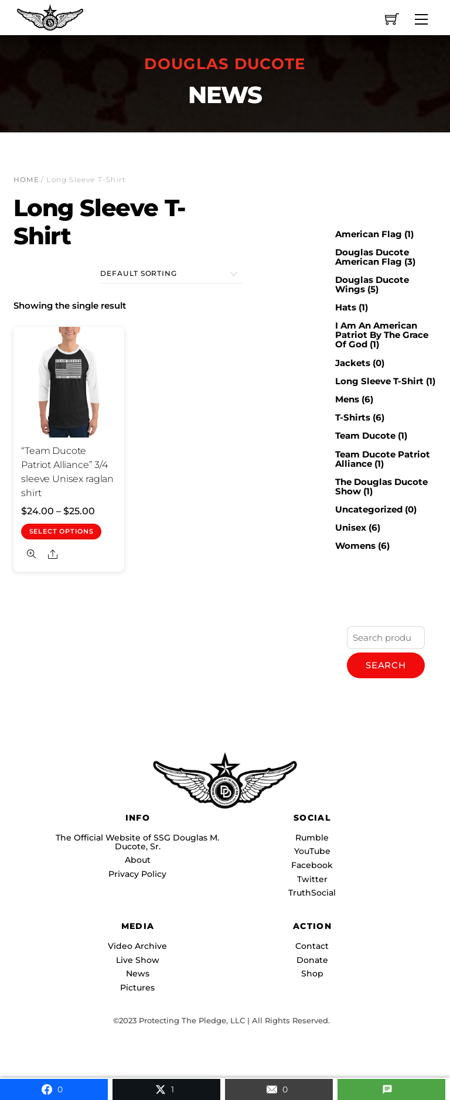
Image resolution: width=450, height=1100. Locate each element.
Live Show (137, 960)
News (137, 973)
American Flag (368, 234)
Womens (355, 545)
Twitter (312, 879)
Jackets (352, 362)
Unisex (350, 527)
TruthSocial (312, 892)
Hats (345, 307)
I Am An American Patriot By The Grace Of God (381, 335)
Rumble (312, 837)
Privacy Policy (137, 874)
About (138, 860)
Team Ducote (365, 435)
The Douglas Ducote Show (381, 486)
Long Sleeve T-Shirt (379, 381)
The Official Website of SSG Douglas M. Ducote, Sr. (137, 842)
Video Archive (137, 946)
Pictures (137, 987)
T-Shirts (352, 417)
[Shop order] (171, 273)
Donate (312, 960)
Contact (312, 946)
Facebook (312, 865)
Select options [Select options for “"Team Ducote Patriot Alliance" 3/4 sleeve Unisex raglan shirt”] (61, 531)
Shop (312, 973)
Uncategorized (369, 509)
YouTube (312, 851)
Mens (347, 399)
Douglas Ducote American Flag (372, 257)
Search (386, 665)
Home (26, 179)
